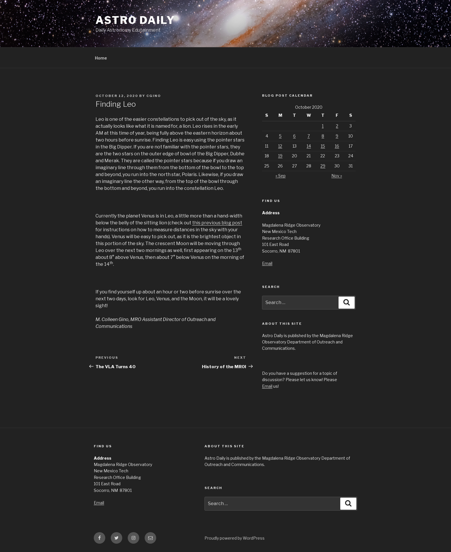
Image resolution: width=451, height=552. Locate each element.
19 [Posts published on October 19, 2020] (280, 155)
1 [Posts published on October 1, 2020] (323, 125)
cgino (153, 96)
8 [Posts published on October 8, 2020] (323, 135)
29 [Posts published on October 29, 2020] (322, 165)
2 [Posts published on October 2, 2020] (337, 125)
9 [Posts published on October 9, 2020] (337, 135)
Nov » (336, 175)
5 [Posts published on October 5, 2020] (280, 135)
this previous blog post (217, 223)
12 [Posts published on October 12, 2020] (280, 146)
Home (101, 58)
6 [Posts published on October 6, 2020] (294, 135)
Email (267, 263)
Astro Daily (135, 20)
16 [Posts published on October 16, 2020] (337, 146)
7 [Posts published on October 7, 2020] (308, 135)
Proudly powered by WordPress (235, 538)
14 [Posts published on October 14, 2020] (309, 146)
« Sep (281, 175)
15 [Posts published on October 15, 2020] (323, 146)
